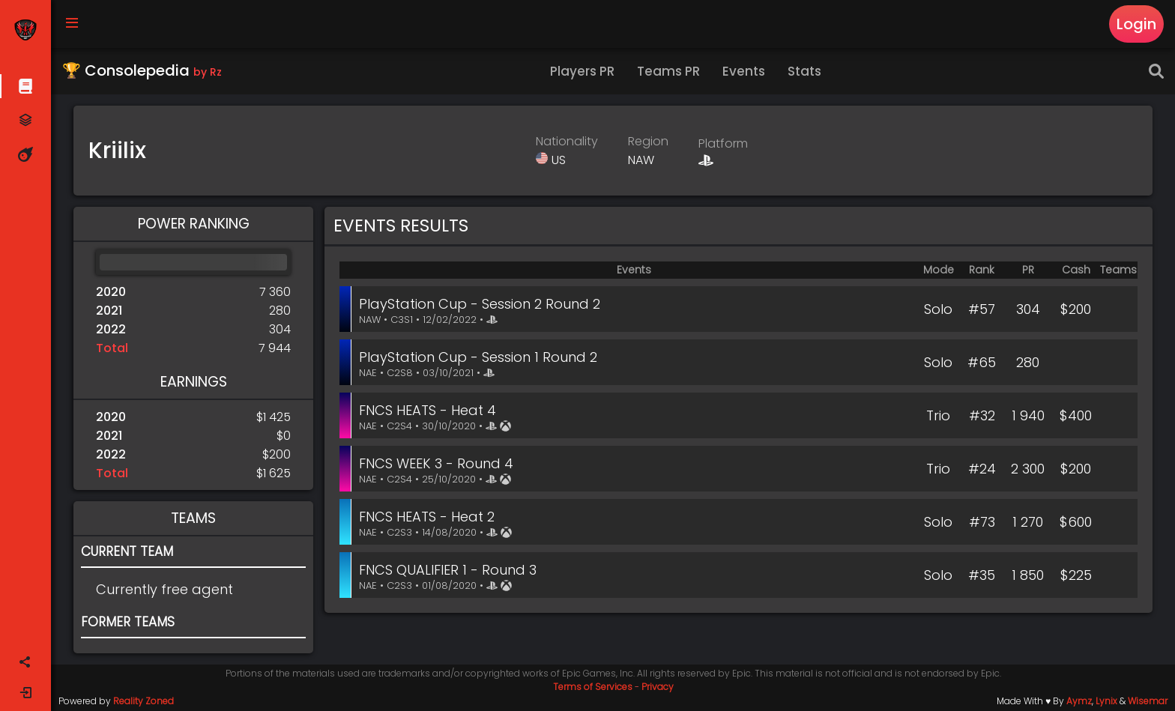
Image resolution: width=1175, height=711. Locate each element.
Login (1136, 23)
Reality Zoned (143, 701)
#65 (981, 362)
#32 (982, 415)
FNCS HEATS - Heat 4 (427, 410)
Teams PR (668, 71)
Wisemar (1148, 701)
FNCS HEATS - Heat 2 (427, 516)
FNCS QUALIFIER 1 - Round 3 (448, 569)
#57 (981, 309)
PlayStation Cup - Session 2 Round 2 (479, 303)
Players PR (582, 71)
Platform (723, 143)
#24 (982, 468)
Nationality (567, 141)
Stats (804, 71)
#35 (981, 575)
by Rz (207, 71)
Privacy (657, 686)
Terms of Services (592, 686)
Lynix (1106, 701)
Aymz (1079, 701)
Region (648, 141)
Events (743, 71)
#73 (982, 521)
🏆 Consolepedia (142, 70)
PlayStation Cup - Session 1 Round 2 (478, 357)
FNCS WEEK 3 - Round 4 (436, 463)
